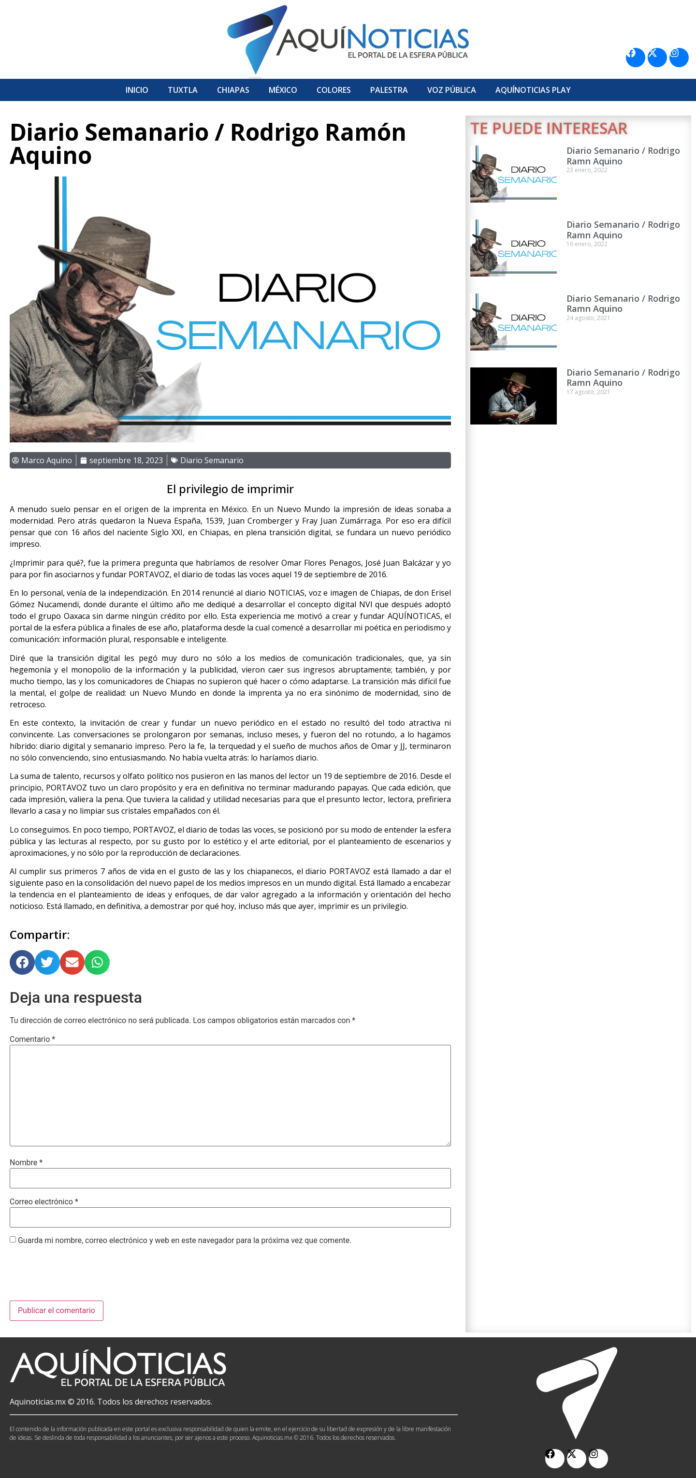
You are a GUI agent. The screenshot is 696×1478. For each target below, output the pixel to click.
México (283, 90)
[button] (22, 962)
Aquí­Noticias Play (533, 90)
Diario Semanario (212, 460)
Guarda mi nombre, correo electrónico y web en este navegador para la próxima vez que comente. (184, 1240)
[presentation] (83, 1277)
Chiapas (233, 90)
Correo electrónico (44, 1202)
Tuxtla (183, 90)
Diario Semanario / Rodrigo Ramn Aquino (623, 156)
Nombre (26, 1163)
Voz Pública (451, 90)
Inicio (137, 90)
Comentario (32, 1039)
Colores (334, 90)
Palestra (389, 90)
